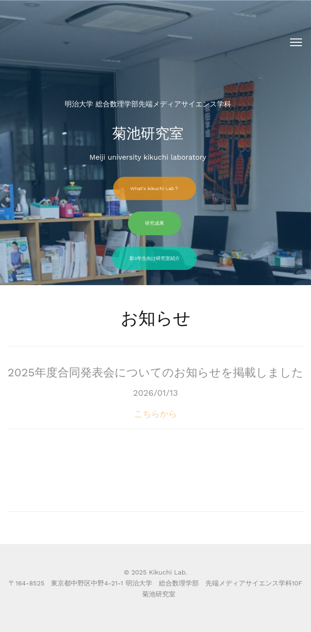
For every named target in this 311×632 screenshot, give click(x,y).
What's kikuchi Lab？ (154, 188)
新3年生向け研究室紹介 (154, 258)
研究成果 (154, 223)
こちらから (155, 421)
